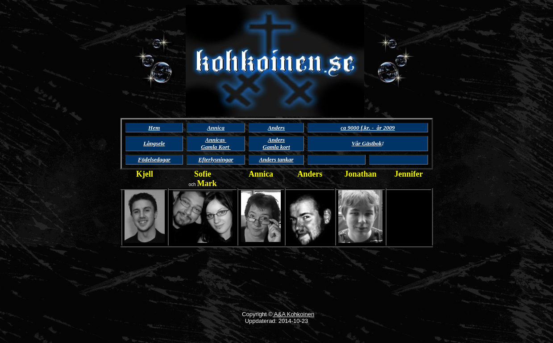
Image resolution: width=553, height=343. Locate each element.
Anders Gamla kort (276, 143)
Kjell (144, 173)
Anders (309, 173)
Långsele (154, 143)
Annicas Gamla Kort (215, 143)
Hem (154, 127)
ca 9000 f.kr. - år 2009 (368, 127)
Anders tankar (276, 159)
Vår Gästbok (367, 143)
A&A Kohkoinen (293, 314)
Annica (216, 127)
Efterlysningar (215, 159)
